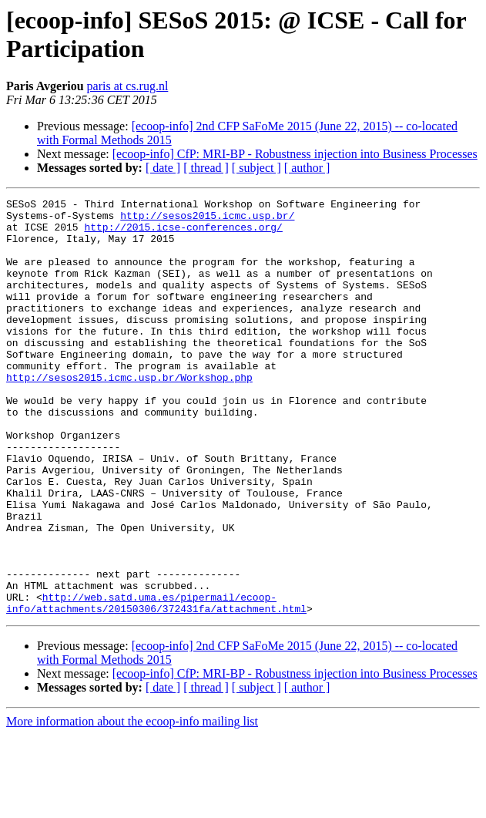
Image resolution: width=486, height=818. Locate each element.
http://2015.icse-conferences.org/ (183, 234)
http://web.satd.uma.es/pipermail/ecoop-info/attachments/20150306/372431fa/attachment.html (156, 684)
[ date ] (163, 167)
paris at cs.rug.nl (128, 86)
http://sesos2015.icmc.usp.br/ (207, 220)
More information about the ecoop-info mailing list (132, 804)
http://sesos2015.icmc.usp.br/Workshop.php (129, 414)
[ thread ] (206, 167)
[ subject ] (256, 167)
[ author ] (307, 167)
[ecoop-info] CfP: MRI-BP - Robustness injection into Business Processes (295, 153)
